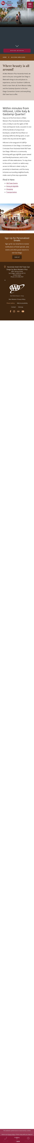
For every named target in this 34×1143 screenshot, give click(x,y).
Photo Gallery (11, 303)
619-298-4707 (19, 277)
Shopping (9, 189)
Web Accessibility (22, 303)
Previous (3, 216)
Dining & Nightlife (12, 186)
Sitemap (20, 307)
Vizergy (22, 295)
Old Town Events (12, 183)
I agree (18, 1141)
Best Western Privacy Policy (17, 299)
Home (5, 57)
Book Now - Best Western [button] (17, 50)
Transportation (11, 192)
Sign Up (17, 257)
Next (31, 216)
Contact (13, 307)
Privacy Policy (11, 1134)
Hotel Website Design (14, 295)
